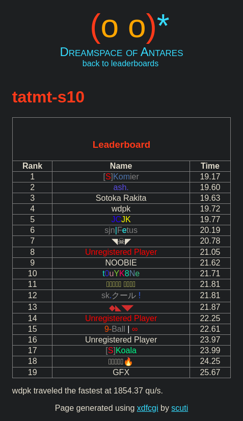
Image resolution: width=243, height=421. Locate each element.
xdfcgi (147, 408)
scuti (179, 408)
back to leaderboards (120, 63)
